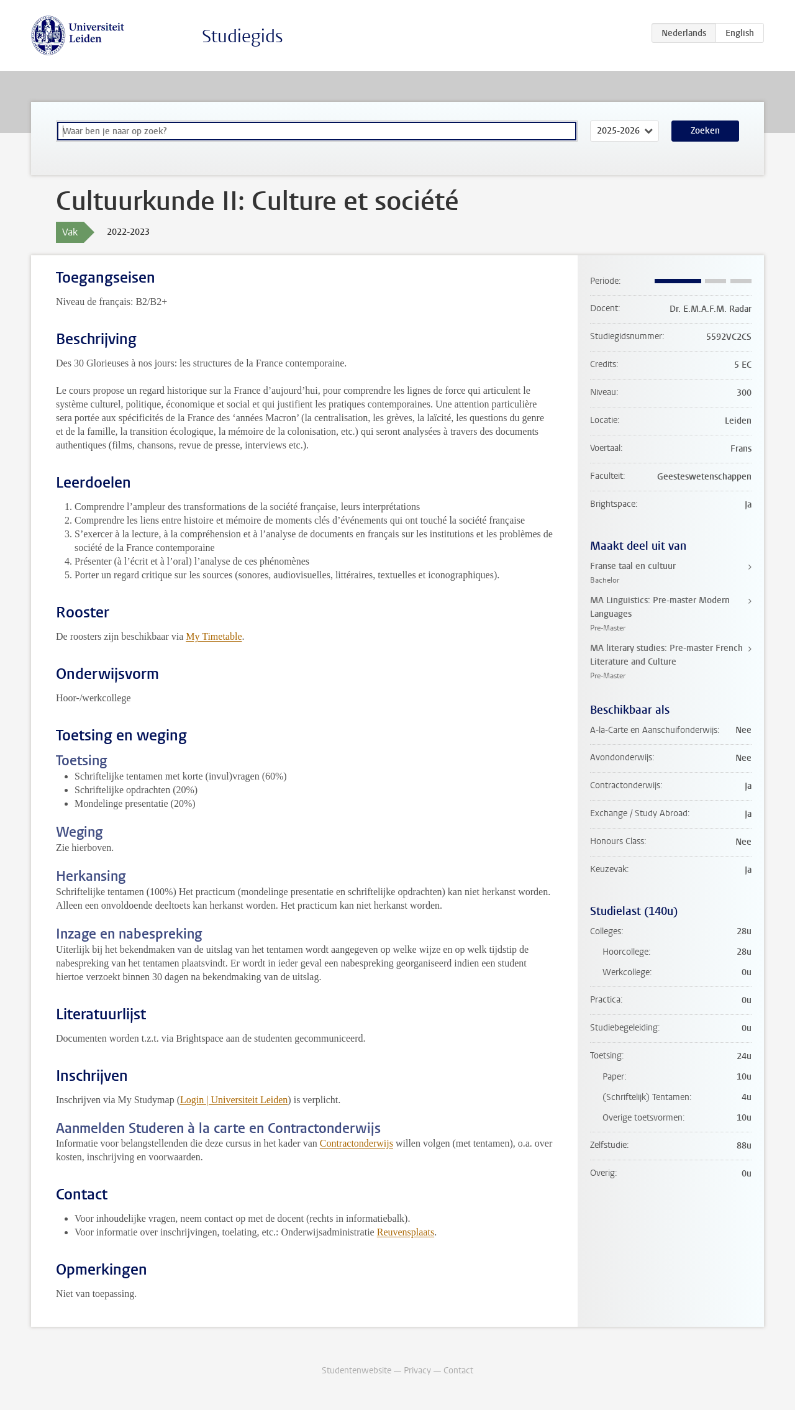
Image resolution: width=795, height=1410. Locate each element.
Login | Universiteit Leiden (234, 1099)
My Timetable (214, 636)
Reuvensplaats (405, 1232)
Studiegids (242, 36)
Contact (458, 1370)
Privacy (417, 1370)
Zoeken (705, 131)
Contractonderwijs (356, 1143)
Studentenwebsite (356, 1370)
